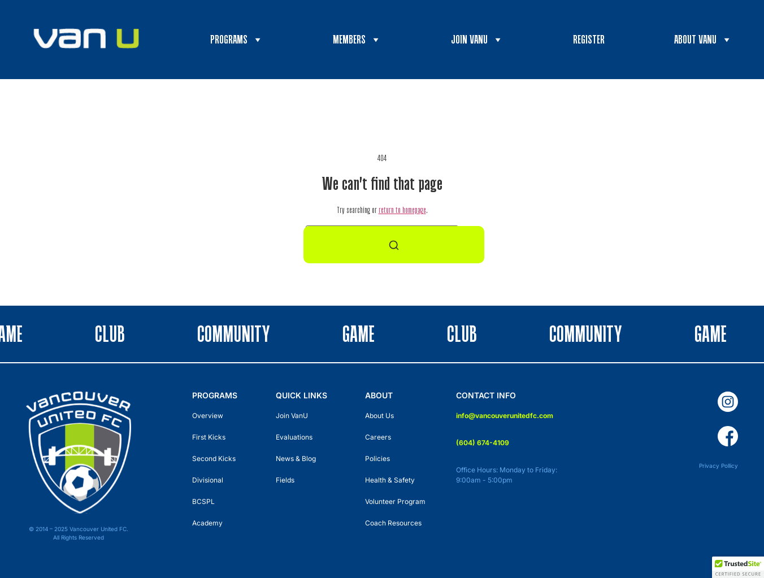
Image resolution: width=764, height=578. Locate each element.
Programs (236, 39)
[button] (738, 567)
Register (589, 39)
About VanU (703, 39)
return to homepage (402, 210)
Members (357, 39)
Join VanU (477, 39)
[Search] (393, 244)
